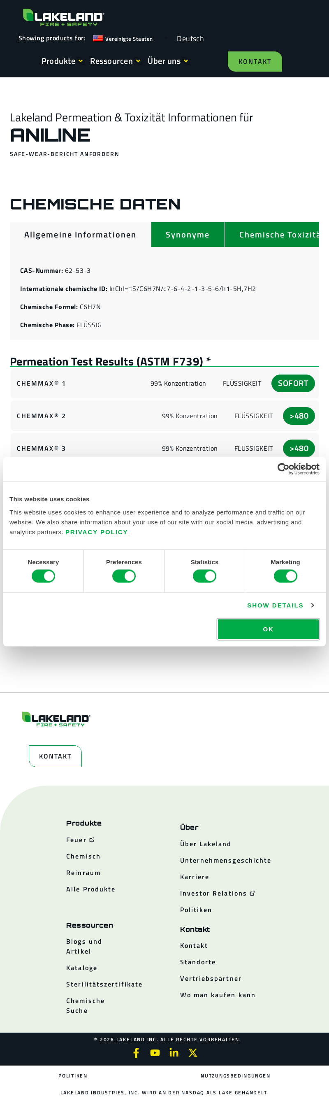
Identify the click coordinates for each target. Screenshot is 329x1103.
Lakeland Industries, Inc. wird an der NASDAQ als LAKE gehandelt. (164, 1092)
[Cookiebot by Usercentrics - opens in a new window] (284, 469)
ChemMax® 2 (41, 416)
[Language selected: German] (188, 38)
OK (268, 628)
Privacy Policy (96, 531)
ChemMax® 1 (41, 383)
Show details (275, 605)
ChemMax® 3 (41, 448)
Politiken (73, 1076)
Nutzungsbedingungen (235, 1076)
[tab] (80, 234)
